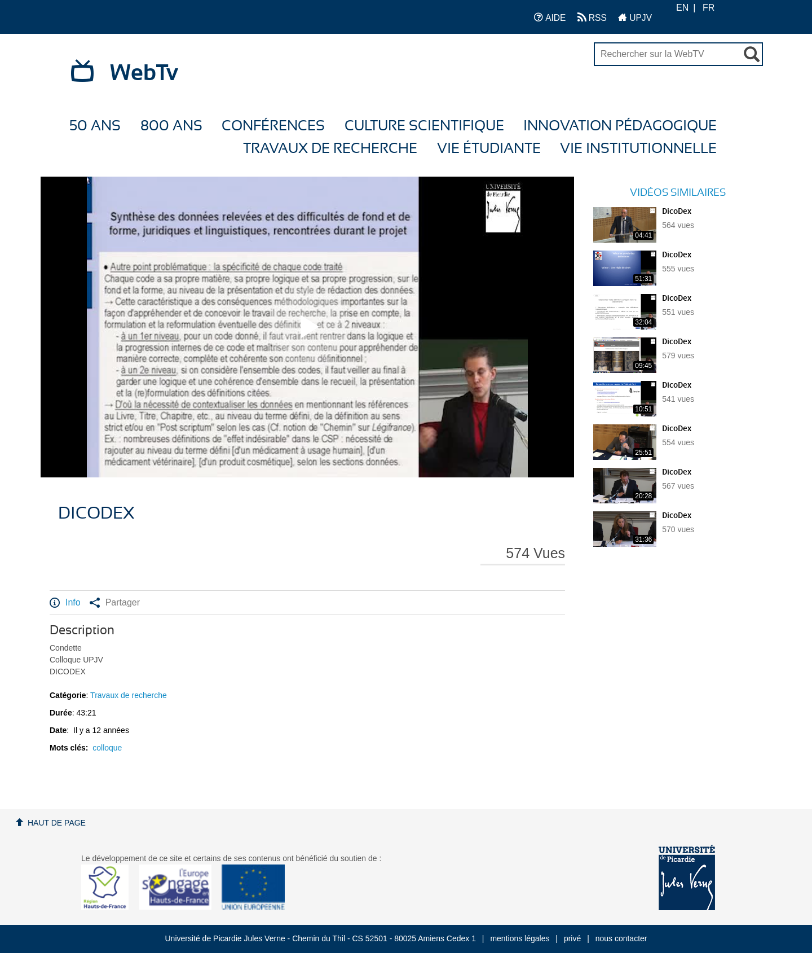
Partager (115, 602)
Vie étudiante (489, 149)
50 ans (95, 126)
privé (572, 938)
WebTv (144, 73)
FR (708, 7)
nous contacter (621, 938)
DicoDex (676, 211)
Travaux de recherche (330, 149)
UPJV (635, 17)
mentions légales (519, 938)
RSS (592, 17)
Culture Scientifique (424, 126)
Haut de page (57, 822)
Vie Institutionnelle (638, 149)
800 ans (171, 126)
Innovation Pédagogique (620, 126)
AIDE (550, 17)
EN (682, 7)
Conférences (273, 126)
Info (65, 602)
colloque (107, 747)
